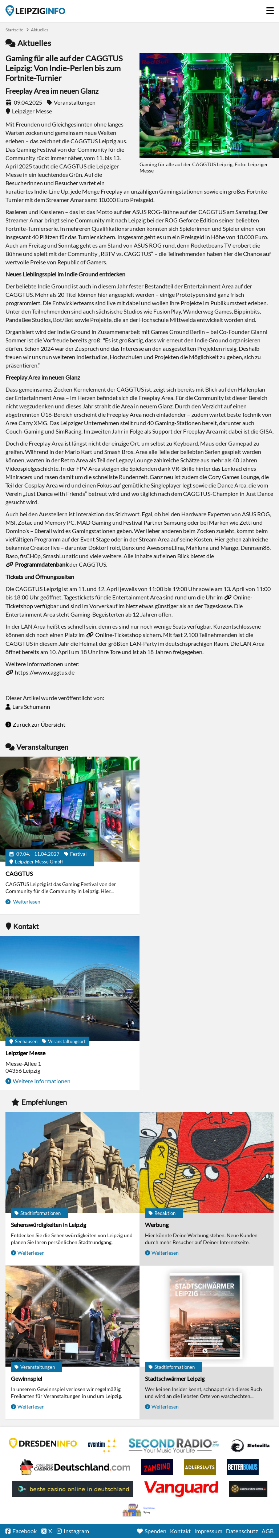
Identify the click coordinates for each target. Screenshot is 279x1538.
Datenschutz (242, 1530)
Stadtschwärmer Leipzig (175, 1378)
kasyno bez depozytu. (139, 1510)
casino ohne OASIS (181, 1489)
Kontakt (180, 1530)
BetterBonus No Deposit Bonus (243, 1467)
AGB (268, 1530)
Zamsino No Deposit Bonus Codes (157, 1467)
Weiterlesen (26, 901)
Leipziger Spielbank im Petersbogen (75, 1467)
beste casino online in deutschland (72, 1489)
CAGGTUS (19, 873)
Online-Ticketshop (118, 634)
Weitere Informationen (41, 1080)
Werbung (157, 1224)
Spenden (155, 1530)
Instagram (76, 1530)
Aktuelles (39, 29)
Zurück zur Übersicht (39, 724)
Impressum (208, 1530)
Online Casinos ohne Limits (248, 1489)
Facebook (24, 1530)
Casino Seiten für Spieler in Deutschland (250, 1446)
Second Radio (174, 1446)
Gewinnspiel (26, 1378)
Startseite (35, 10)
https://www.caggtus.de (44, 672)
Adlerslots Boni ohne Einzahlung (200, 1467)
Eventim (103, 1446)
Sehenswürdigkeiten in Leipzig (48, 1224)
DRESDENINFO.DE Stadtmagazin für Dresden (43, 1443)
